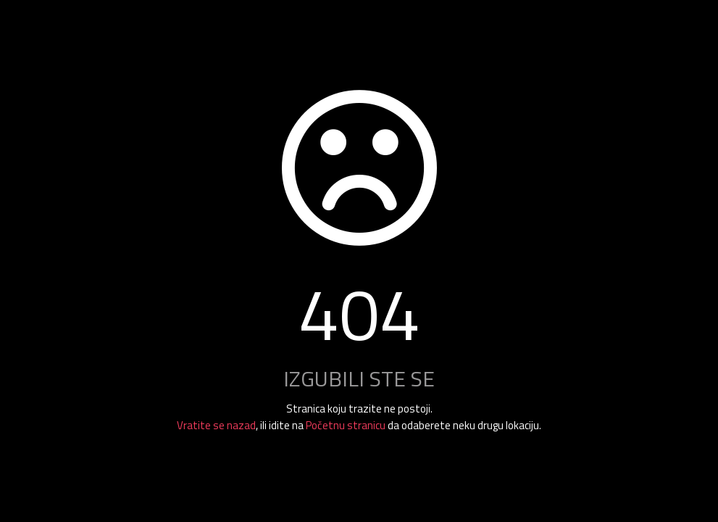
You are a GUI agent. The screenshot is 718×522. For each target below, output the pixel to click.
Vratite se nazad (216, 425)
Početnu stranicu (345, 425)
